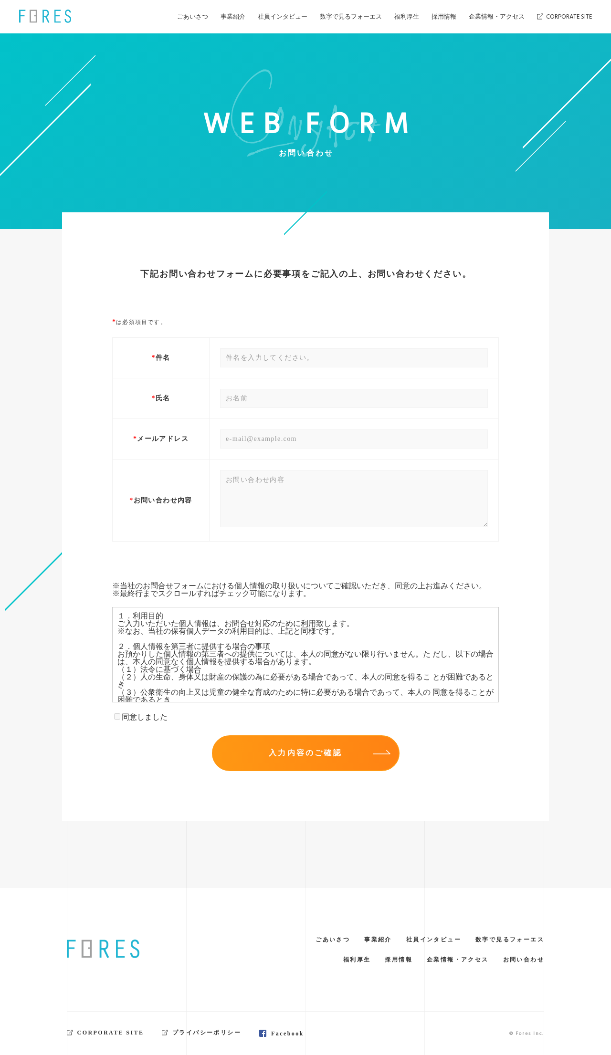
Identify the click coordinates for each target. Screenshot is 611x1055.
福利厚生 (406, 16)
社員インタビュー (282, 16)
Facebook (287, 1033)
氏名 (163, 398)
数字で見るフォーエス (351, 16)
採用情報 (444, 16)
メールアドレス (163, 439)
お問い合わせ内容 (163, 500)
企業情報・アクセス (497, 16)
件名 (163, 358)
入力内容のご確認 (330, 752)
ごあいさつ (192, 16)
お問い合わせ (523, 959)
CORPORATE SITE (564, 16)
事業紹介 (233, 16)
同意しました (141, 717)
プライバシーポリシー (201, 1032)
